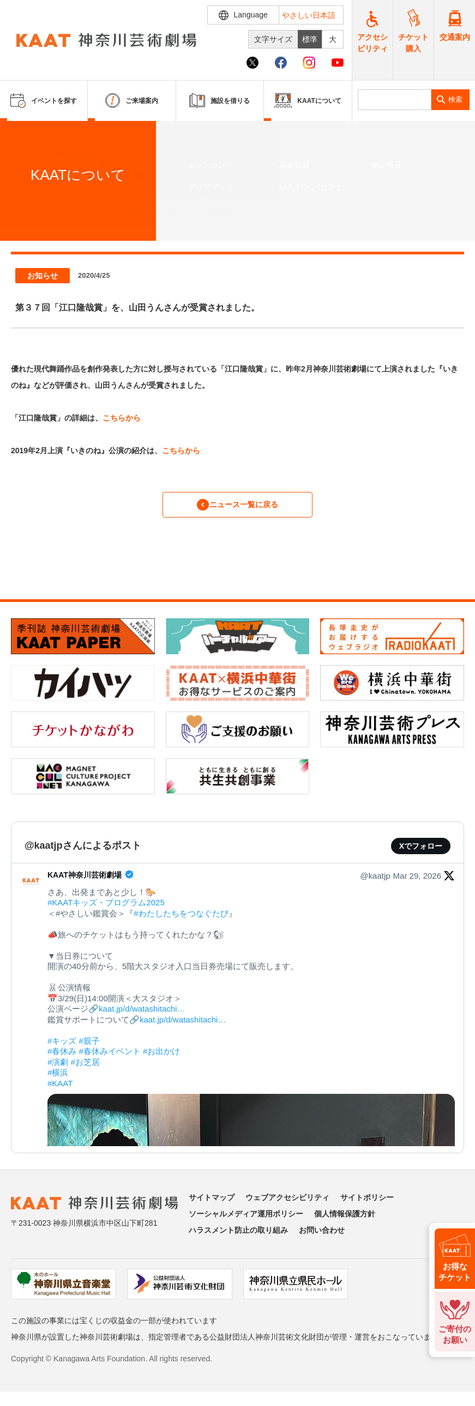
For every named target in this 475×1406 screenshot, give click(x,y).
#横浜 (57, 1079)
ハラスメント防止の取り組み (238, 1236)
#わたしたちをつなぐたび (181, 919)
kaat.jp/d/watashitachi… (142, 1015)
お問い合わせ (322, 1236)
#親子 (89, 1047)
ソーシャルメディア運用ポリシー (246, 1220)
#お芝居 (85, 1068)
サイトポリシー (367, 1204)
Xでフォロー (420, 852)
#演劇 (57, 1068)
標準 (309, 39)
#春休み (61, 1058)
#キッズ (61, 1047)
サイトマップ (212, 1204)
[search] (394, 99)
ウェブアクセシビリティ (287, 1204)
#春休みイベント (110, 1058)
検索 (455, 99)
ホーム (26, 211)
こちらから (122, 417)
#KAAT (60, 1089)
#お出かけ (161, 1058)
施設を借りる (219, 100)
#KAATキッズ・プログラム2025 (106, 909)
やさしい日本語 (308, 15)
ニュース (58, 211)
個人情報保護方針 (344, 1220)
